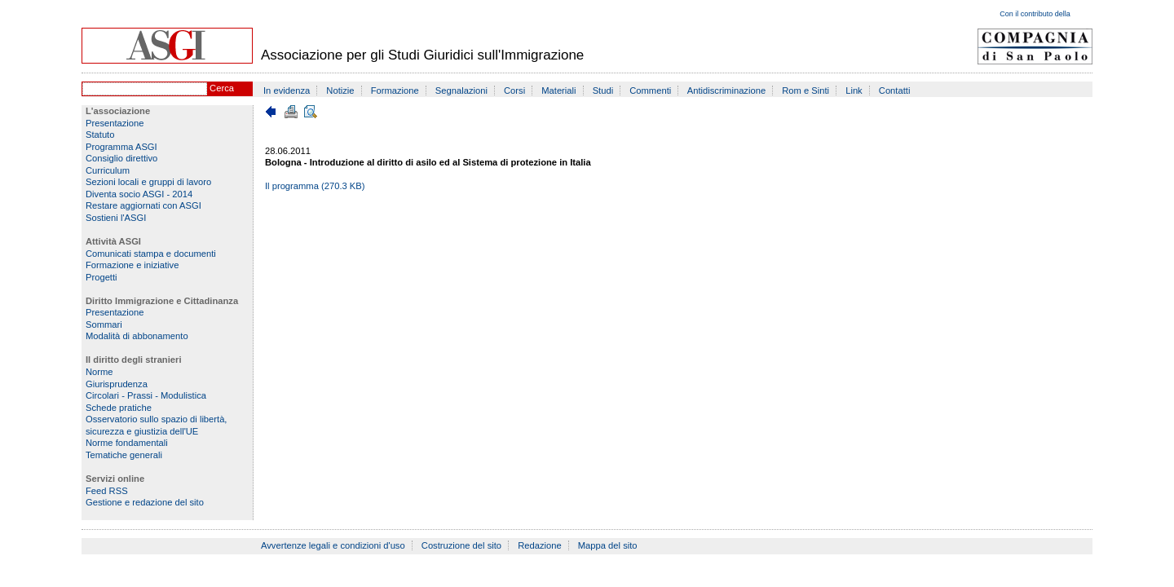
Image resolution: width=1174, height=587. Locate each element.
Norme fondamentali (127, 443)
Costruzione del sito (461, 545)
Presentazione (115, 123)
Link (854, 90)
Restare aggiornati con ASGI (143, 205)
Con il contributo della (1035, 14)
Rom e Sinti (805, 90)
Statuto (100, 134)
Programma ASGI (121, 147)
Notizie (340, 90)
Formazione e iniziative (132, 265)
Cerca (222, 88)
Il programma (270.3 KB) (315, 186)
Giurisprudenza (117, 384)
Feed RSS (107, 491)
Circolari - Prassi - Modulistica (146, 395)
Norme (99, 372)
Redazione (540, 545)
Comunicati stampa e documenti (151, 253)
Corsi (514, 90)
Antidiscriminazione (726, 90)
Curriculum (108, 170)
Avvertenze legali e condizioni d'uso (333, 545)
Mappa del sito (608, 545)
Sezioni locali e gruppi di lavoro (148, 182)
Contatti (895, 90)
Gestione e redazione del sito (145, 502)
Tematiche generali (124, 455)
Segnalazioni (461, 90)
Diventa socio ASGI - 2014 (139, 194)
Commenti (650, 90)
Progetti (101, 277)
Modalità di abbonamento (137, 336)
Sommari (104, 324)
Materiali (558, 90)
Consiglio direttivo (121, 158)
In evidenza (286, 90)
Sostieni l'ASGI (116, 218)
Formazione (395, 90)
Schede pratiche (119, 408)
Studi (603, 90)
